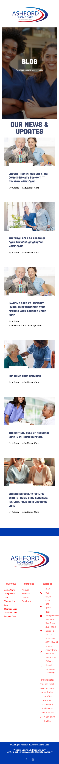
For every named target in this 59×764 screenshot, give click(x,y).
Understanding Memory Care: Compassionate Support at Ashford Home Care (28, 177)
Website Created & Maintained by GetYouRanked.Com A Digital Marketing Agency (30, 751)
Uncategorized (34, 325)
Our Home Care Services (25, 376)
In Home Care (31, 187)
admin (15, 187)
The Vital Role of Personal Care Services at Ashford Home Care (27, 242)
